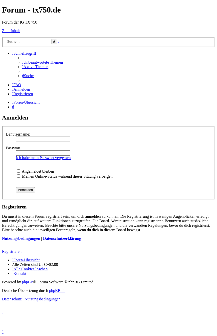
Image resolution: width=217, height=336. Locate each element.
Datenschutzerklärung (62, 238)
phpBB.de (57, 290)
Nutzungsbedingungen (21, 238)
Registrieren (11, 251)
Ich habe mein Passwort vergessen (43, 158)
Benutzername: (18, 134)
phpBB (27, 282)
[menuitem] (42, 62)
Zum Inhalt (11, 31)
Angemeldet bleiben (35, 171)
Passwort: (13, 148)
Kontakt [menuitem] (19, 273)
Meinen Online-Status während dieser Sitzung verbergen (65, 176)
